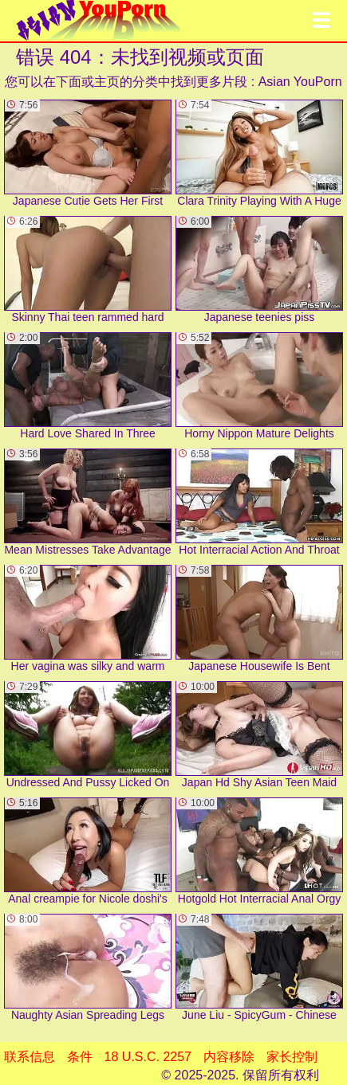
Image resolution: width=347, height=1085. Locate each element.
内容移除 (228, 1056)
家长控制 (291, 1056)
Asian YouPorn (300, 81)
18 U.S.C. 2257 (147, 1056)
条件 (80, 1056)
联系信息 (29, 1056)
